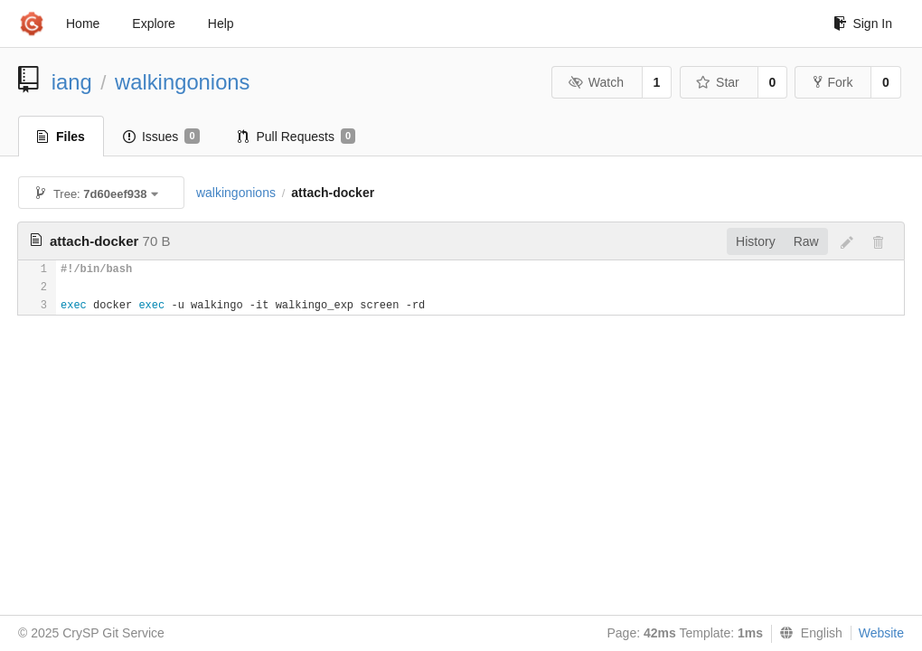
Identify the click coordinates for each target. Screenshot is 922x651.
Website (881, 633)
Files (61, 136)
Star (717, 82)
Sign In (862, 23)
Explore (153, 23)
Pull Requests (297, 136)
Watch (596, 82)
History (756, 241)
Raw (806, 241)
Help (221, 23)
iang (72, 82)
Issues (161, 136)
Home (82, 23)
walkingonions (182, 82)
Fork (833, 82)
